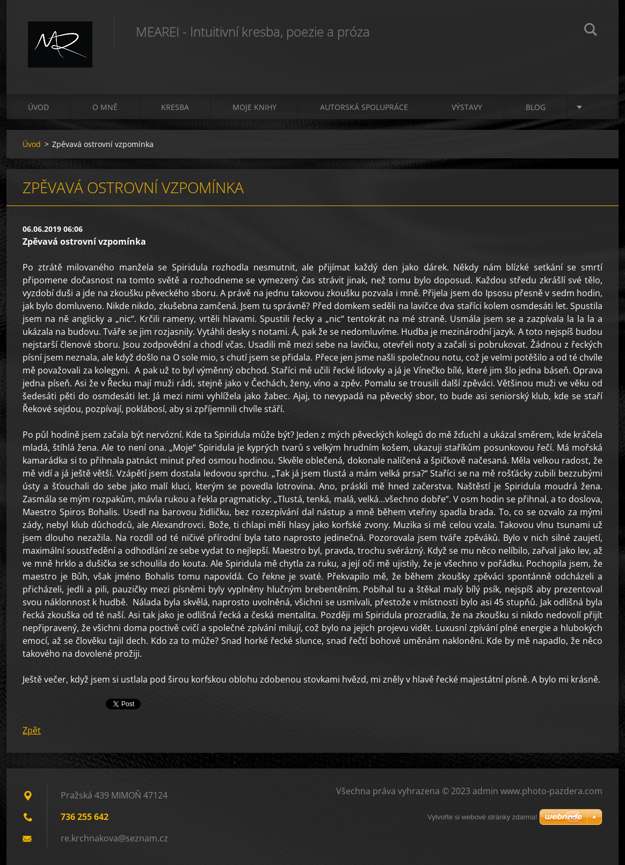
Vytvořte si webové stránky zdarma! (482, 817)
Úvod (38, 107)
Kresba (175, 107)
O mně (105, 107)
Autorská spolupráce (364, 107)
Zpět (32, 730)
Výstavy (467, 107)
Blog (536, 107)
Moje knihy (254, 107)
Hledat (590, 31)
